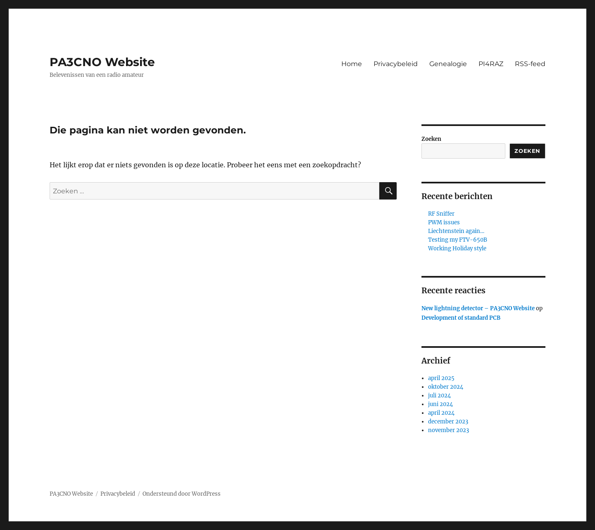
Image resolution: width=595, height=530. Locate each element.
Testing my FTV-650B (457, 239)
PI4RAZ (490, 64)
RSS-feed (530, 64)
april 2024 (441, 412)
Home (351, 64)
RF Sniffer (441, 213)
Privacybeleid (396, 64)
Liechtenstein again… (456, 231)
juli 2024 (439, 395)
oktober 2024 (445, 386)
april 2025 (441, 378)
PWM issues (444, 222)
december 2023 (448, 421)
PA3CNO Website (102, 62)
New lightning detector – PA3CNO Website (478, 308)
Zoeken (431, 139)
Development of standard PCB (460, 317)
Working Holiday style (457, 248)
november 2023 (448, 430)
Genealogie (448, 64)
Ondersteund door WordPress (182, 493)
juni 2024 (440, 404)
